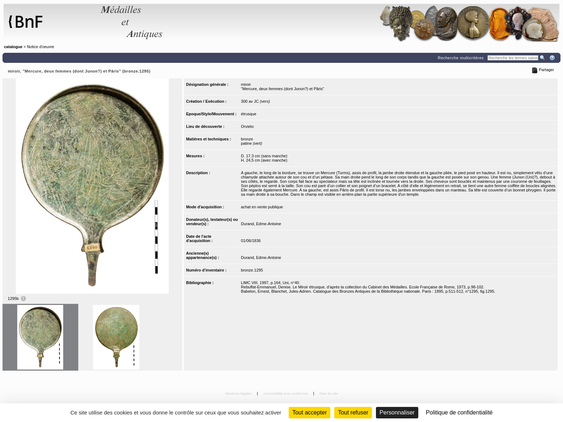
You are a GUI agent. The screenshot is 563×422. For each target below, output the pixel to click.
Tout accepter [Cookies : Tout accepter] (309, 412)
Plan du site (329, 393)
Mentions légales (239, 393)
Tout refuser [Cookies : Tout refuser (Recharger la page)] (353, 412)
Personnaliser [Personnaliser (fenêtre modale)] (397, 412)
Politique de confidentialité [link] (459, 412)
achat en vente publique (262, 207)
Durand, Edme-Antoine (261, 224)
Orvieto (247, 126)
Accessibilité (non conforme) (286, 393)
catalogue (13, 47)
